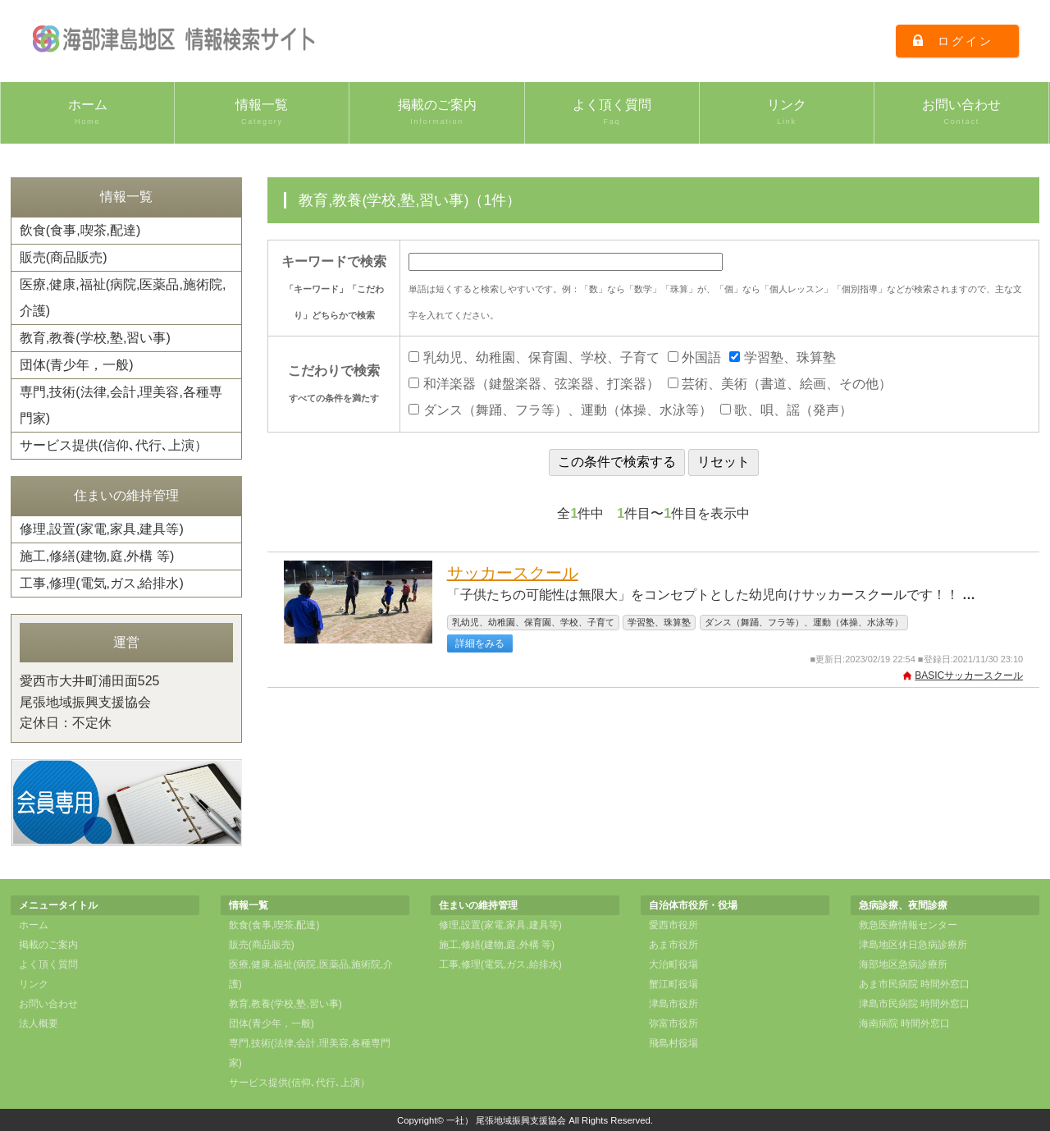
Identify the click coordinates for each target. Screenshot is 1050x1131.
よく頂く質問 (612, 112)
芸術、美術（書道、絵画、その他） (780, 384)
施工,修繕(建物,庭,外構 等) (97, 556)
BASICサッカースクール (969, 675)
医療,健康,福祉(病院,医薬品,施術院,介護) (123, 297)
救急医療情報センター (908, 925)
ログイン (965, 41)
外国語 (694, 357)
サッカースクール (512, 573)
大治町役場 (673, 964)
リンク (787, 112)
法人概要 (38, 1023)
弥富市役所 (673, 1023)
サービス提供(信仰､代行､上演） (114, 445)
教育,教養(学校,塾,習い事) (95, 338)
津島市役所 (673, 1004)
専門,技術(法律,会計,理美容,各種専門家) (121, 405)
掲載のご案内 (436, 112)
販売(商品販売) (63, 257)
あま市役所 (673, 944)
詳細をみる (479, 643)
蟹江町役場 (673, 984)
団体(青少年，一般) (77, 365)
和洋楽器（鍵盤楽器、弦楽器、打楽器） (534, 384)
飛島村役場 (673, 1043)
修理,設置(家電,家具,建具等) (102, 529)
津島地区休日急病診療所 (913, 944)
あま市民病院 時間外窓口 (914, 984)
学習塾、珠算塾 (782, 357)
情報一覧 (262, 112)
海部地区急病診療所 (903, 964)
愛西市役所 (673, 925)
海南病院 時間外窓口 (904, 1023)
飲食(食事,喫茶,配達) (80, 230)
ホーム (87, 112)
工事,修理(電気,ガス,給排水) (102, 583)
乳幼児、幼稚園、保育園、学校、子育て (534, 357)
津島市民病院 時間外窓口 (914, 1004)
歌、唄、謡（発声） (786, 410)
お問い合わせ (961, 112)
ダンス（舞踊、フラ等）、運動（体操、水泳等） (560, 410)
